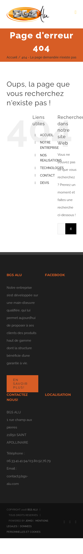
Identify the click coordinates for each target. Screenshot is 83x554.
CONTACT (47, 175)
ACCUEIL (46, 135)
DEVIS (44, 183)
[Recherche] (70, 228)
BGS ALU (32, 509)
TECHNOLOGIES (52, 168)
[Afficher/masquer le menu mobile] (75, 12)
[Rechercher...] (61, 228)
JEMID (29, 520)
